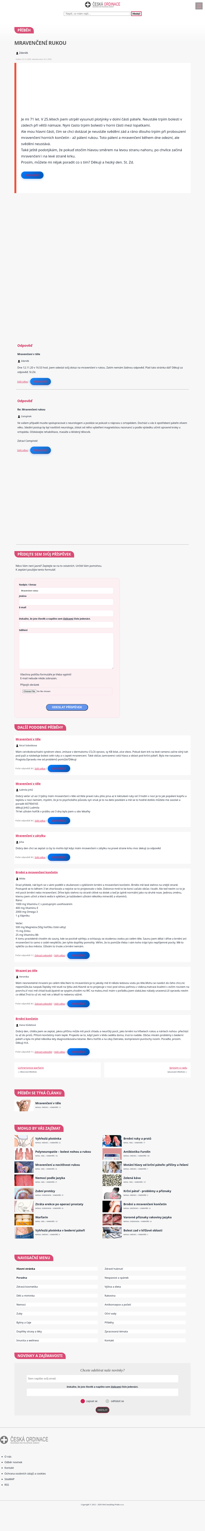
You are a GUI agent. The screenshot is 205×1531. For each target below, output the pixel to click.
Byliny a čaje (23, 1322)
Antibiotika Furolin (136, 1152)
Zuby (19, 1313)
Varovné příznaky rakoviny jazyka (147, 1217)
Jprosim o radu (178, 1068)
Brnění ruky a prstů (137, 1138)
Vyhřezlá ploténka (48, 1138)
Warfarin (41, 1217)
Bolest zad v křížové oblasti (142, 1230)
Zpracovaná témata (116, 1331)
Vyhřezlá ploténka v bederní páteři (60, 1230)
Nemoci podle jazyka (50, 1178)
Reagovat (40, 381)
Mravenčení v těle (28, 739)
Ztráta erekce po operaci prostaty (59, 1204)
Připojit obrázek (29, 684)
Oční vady (110, 1313)
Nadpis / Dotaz (27, 584)
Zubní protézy (45, 1191)
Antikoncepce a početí (118, 1304)
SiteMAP (9, 1479)
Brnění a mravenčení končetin (37, 872)
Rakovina (110, 1295)
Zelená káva (132, 1178)
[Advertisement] (103, 85)
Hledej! (136, 13)
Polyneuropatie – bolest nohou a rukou (63, 1152)
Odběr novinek (13, 1462)
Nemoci (21, 1304)
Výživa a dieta (113, 1286)
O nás (7, 1456)
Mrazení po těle (26, 970)
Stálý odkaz (22, 381)
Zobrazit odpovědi (43, 955)
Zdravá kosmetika (27, 1286)
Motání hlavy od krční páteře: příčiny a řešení (155, 1165)
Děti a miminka (25, 1295)
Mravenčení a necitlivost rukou (57, 1165)
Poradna (21, 1277)
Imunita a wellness (27, 1340)
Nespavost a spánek (117, 1277)
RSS (6, 1485)
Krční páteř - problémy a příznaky (147, 1191)
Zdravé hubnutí (114, 1268)
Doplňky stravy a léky (29, 1331)
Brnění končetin (27, 1019)
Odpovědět (32, 175)
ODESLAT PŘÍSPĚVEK (67, 707)
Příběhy (109, 1322)
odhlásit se (117, 1401)
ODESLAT (102, 1410)
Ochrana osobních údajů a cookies (25, 1473)
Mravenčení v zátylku (31, 836)
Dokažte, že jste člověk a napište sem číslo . (55, 618)
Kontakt (109, 1340)
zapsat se (91, 1401)
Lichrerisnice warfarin (31, 1068)
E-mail (22, 607)
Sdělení (23, 630)
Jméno (23, 595)
